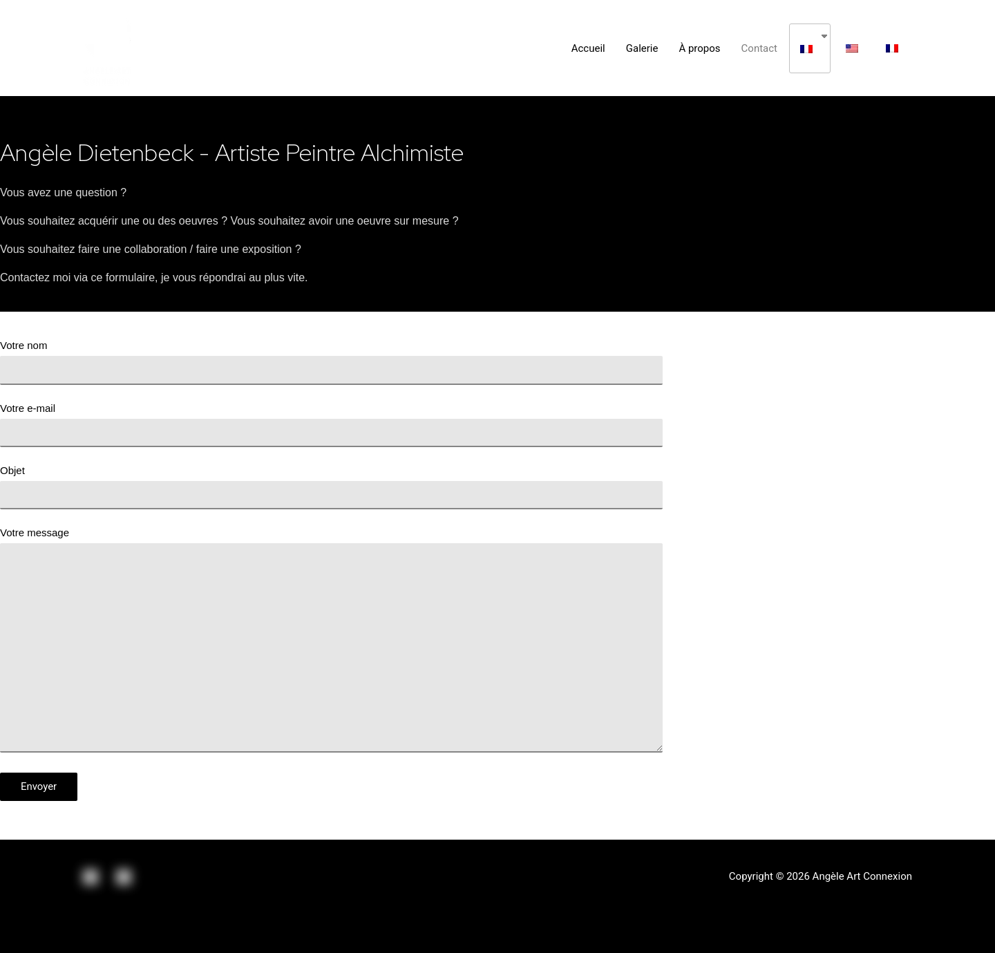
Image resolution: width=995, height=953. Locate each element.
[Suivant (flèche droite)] (85, 946)
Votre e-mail (331, 424)
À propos (699, 48)
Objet (331, 486)
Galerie (642, 48)
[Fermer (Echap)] (27, 927)
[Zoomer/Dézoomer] (201, 927)
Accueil (588, 48)
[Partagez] (85, 927)
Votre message (331, 643)
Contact (759, 48)
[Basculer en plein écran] (143, 927)
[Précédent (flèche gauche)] (27, 946)
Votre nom (331, 361)
